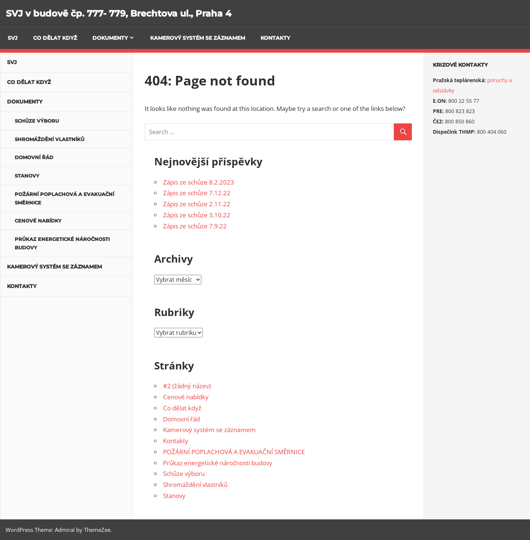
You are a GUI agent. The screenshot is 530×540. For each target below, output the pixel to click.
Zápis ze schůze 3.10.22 (196, 215)
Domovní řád (181, 419)
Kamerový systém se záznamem (197, 38)
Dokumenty (110, 38)
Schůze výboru (184, 473)
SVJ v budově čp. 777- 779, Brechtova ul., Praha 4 (119, 13)
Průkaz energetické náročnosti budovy (217, 463)
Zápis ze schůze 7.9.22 (195, 226)
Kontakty (275, 38)
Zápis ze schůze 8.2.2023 (198, 182)
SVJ (13, 38)
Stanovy (174, 495)
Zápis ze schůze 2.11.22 (196, 204)
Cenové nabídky (186, 397)
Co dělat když (55, 38)
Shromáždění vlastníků (195, 484)
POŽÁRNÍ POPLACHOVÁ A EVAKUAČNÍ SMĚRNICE (234, 452)
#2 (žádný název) (187, 386)
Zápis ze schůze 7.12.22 (196, 193)
